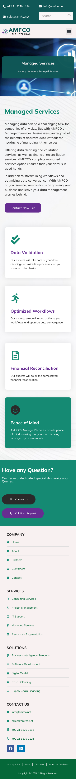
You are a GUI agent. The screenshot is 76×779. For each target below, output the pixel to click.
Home (21, 71)
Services (31, 71)
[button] (69, 31)
